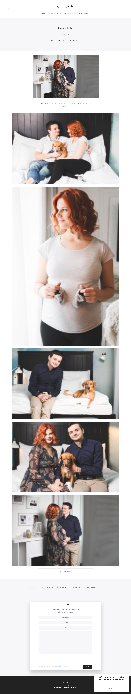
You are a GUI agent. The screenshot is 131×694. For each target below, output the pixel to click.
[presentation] (78, 659)
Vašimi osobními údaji (64, 666)
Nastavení (111, 688)
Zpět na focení (65, 571)
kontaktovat (69, 587)
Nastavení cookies (65, 685)
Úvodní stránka (48, 13)
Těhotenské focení (70, 13)
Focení (58, 13)
